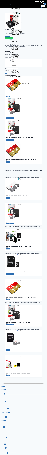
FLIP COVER (13, 53)
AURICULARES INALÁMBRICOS (15, 34)
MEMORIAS (13, 59)
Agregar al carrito (7, 36)
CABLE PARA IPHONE (15, 42)
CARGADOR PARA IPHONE (15, 47)
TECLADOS (3, 392)
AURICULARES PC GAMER (15, 15)
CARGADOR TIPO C (14, 50)
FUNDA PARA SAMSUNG (15, 56)
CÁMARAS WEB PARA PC (15, 16)
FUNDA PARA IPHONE (15, 54)
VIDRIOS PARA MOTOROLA (15, 71)
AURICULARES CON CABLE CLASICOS (17, 31)
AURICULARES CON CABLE (15, 29)
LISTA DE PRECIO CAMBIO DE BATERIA (5, 449)
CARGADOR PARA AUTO (15, 46)
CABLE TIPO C (3, 419)
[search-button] (41, 7)
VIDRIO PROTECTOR (14, 65)
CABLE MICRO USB (14, 41)
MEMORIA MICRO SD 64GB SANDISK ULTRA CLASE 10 (17, 195)
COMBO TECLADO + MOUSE (15, 17)
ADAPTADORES (13, 21)
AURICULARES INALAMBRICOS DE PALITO (17, 37)
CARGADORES (13, 44)
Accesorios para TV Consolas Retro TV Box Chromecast (19, 22)
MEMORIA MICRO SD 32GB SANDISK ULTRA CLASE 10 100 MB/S (19, 137)
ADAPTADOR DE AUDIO (15, 24)
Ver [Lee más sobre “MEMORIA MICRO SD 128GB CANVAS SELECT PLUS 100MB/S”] (8, 248)
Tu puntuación (6, 57)
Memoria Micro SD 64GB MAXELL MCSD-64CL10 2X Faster (18, 373)
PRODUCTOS (2, 386)
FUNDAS (13, 52)
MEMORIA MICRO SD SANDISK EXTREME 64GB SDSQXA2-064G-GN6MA (21, 159)
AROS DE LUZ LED (14, 28)
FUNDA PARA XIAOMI (15, 57)
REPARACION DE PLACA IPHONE (16, 82)
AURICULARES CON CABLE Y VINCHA (17, 32)
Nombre (6, 68)
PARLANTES (13, 61)
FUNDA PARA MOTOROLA (15, 55)
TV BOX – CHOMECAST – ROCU (16, 8)
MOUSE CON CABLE (15, 13)
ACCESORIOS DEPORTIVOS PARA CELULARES (17, 4)
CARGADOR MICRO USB (15, 45)
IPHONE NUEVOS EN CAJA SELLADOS (16, 76)
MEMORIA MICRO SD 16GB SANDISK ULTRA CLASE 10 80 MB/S (19, 115)
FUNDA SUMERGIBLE (15, 58)
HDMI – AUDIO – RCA (4, 400)
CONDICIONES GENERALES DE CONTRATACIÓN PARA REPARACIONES (20, 83)
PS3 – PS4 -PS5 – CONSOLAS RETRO (16, 9)
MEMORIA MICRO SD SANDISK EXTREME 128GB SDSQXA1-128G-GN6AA (21, 94)
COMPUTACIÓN (13, 6)
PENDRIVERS (13, 62)
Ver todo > (20, 165)
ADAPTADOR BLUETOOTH (15, 23)
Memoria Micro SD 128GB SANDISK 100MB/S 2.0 (16, 347)
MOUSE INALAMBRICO (16, 12)
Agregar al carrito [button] (10, 223)
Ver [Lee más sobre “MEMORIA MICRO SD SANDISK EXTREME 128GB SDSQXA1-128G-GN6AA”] (8, 96)
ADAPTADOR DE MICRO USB (15, 25)
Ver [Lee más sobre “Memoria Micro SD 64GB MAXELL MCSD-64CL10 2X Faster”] (8, 375)
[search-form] (43, 6)
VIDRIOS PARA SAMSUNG (15, 72)
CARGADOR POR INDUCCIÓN (15, 48)
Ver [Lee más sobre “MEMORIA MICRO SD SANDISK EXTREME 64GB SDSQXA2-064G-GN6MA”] (8, 161)
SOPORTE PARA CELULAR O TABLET (5, 436)
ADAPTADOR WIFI (14, 7)
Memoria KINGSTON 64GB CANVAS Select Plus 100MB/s (18, 271)
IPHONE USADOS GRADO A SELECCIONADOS (17, 77)
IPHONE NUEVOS (14, 75)
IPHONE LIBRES (2, 444)
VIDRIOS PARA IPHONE (15, 69)
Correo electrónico (7, 70)
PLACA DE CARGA (14, 81)
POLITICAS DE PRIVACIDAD (15, 86)
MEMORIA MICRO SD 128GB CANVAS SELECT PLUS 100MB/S (19, 246)
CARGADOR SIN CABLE (15, 49)
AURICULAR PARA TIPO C (15, 30)
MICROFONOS (13, 60)
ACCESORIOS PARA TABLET (15, 5)
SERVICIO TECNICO (13, 78)
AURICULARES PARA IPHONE (15, 33)
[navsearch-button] (43, 4)
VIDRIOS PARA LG (14, 70)
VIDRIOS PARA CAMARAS (15, 68)
